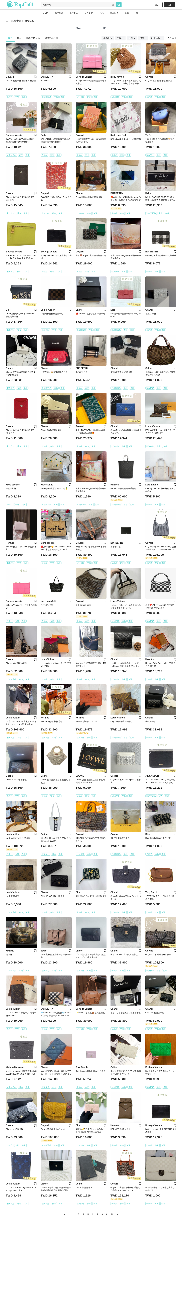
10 (112, 1214)
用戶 (104, 28)
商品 (78, 28)
